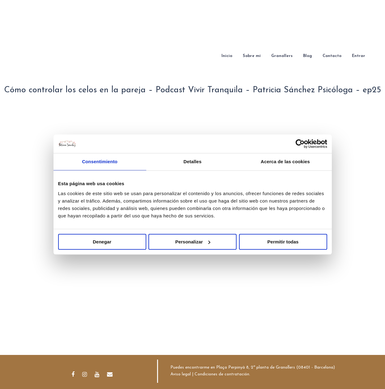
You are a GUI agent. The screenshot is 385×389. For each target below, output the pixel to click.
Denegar (102, 241)
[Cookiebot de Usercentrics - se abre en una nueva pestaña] (300, 143)
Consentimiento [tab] (100, 161)
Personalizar (192, 241)
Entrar (358, 56)
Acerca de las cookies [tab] (285, 161)
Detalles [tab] (192, 161)
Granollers (282, 56)
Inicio (226, 56)
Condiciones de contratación (222, 374)
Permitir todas (283, 241)
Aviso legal (180, 374)
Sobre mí (252, 56)
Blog (307, 56)
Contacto (332, 56)
